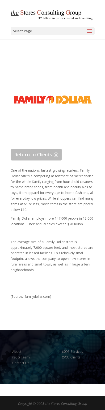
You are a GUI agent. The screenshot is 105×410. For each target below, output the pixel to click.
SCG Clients (71, 357)
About (17, 351)
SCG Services (72, 351)
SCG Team (21, 357)
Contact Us (20, 363)
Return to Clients (33, 154)
